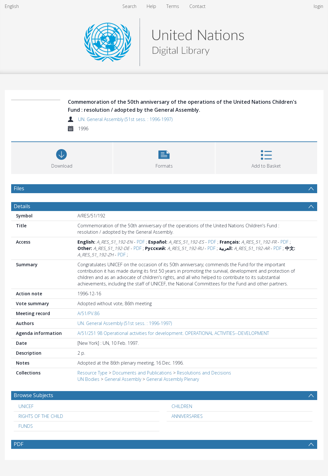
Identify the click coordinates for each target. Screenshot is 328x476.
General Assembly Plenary (172, 379)
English (12, 6)
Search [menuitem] (129, 6)
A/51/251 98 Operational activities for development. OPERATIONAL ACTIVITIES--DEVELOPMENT (173, 333)
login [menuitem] (318, 6)
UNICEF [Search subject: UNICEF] (25, 406)
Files (19, 188)
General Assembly (123, 379)
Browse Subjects (33, 395)
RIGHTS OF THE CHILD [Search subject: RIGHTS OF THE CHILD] (40, 416)
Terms (172, 6)
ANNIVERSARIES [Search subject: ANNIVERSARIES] (187, 416)
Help (151, 6)
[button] (164, 157)
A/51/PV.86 (88, 313)
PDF (141, 242)
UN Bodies (88, 379)
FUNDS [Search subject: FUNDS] (25, 426)
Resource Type (92, 373)
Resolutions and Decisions (204, 373)
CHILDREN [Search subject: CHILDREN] (181, 406)
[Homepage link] (163, 40)
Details (22, 206)
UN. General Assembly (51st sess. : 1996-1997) (125, 119)
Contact (197, 6)
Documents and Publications (142, 373)
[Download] (62, 157)
